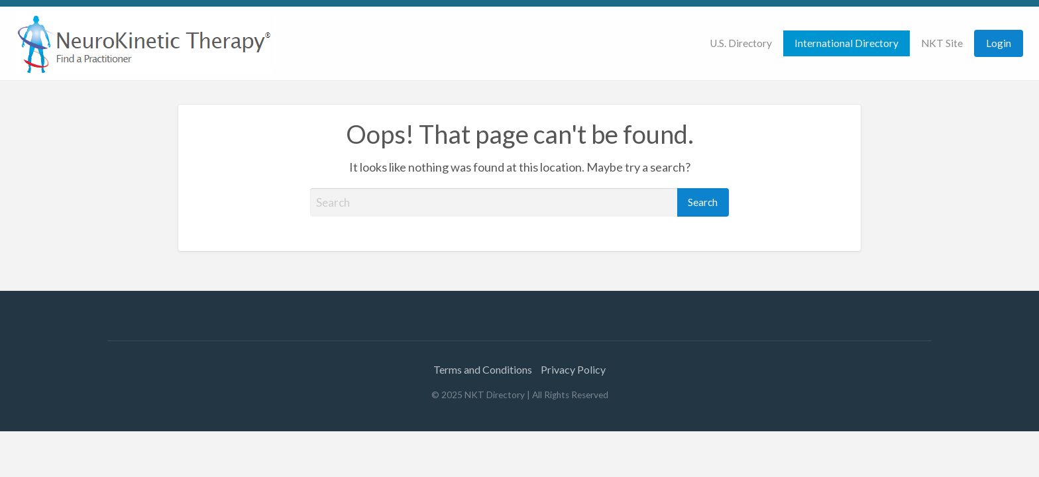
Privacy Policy (573, 369)
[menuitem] (740, 43)
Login (998, 43)
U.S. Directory (741, 43)
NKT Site (942, 43)
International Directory (846, 43)
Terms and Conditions (482, 369)
